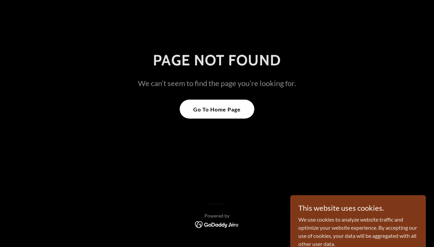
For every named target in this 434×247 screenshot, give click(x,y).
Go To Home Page (217, 109)
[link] (217, 224)
